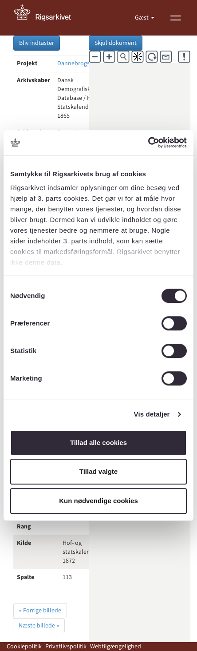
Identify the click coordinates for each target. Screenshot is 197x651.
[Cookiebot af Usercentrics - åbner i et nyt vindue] (148, 142)
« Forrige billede (40, 610)
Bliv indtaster (36, 43)
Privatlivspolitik (66, 646)
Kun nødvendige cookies (98, 500)
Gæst (142, 17)
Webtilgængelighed (115, 646)
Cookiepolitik (24, 646)
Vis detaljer (152, 414)
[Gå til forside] (47, 18)
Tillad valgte (98, 471)
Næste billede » (39, 625)
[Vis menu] (176, 18)
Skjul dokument (116, 43)
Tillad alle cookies (98, 442)
